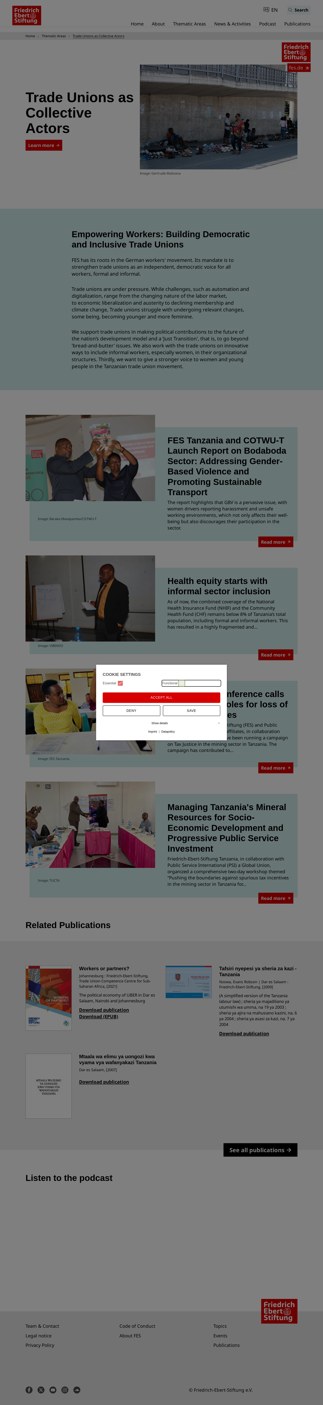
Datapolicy (168, 731)
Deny (131, 710)
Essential (113, 683)
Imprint (152, 731)
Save (191, 710)
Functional (173, 683)
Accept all (162, 697)
